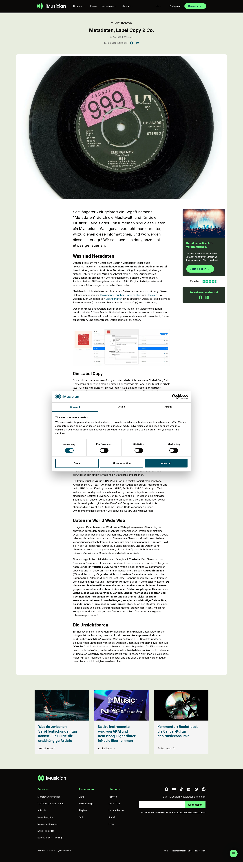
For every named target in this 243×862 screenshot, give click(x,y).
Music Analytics (45, 817)
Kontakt (112, 817)
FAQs (81, 817)
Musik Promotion (46, 830)
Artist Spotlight (86, 803)
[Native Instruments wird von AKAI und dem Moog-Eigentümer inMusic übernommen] (121, 722)
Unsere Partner (116, 810)
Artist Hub (42, 810)
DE (159, 6)
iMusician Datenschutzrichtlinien (188, 812)
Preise (93, 6)
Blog (81, 796)
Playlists (83, 810)
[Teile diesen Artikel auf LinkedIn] (137, 42)
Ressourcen (109, 6)
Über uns (128, 6)
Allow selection (121, 463)
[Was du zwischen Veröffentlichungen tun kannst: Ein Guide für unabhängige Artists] (62, 722)
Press (111, 824)
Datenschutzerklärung (182, 851)
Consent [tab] (75, 407)
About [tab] (168, 406)
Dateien (152, 295)
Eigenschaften (114, 298)
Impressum (200, 851)
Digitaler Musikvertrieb (49, 796)
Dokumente (107, 295)
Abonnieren (195, 804)
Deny (77, 463)
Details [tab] (121, 406)
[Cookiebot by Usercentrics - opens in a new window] (174, 396)
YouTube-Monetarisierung (51, 803)
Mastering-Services (47, 824)
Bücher (119, 295)
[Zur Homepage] (51, 6)
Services (79, 6)
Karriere (113, 796)
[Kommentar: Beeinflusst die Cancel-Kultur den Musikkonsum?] (181, 722)
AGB (166, 851)
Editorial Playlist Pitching (50, 837)
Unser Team (115, 803)
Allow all (166, 463)
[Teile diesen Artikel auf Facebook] (131, 42)
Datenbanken (133, 295)
